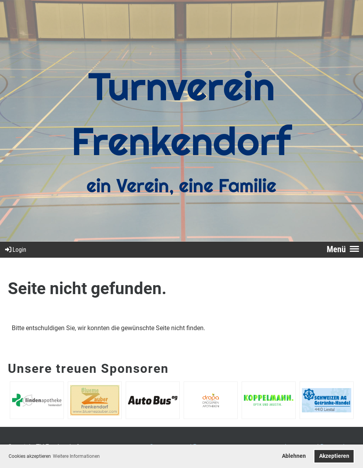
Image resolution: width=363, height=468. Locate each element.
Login (15, 249)
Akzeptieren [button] (334, 456)
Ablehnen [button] (294, 456)
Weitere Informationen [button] (76, 456)
